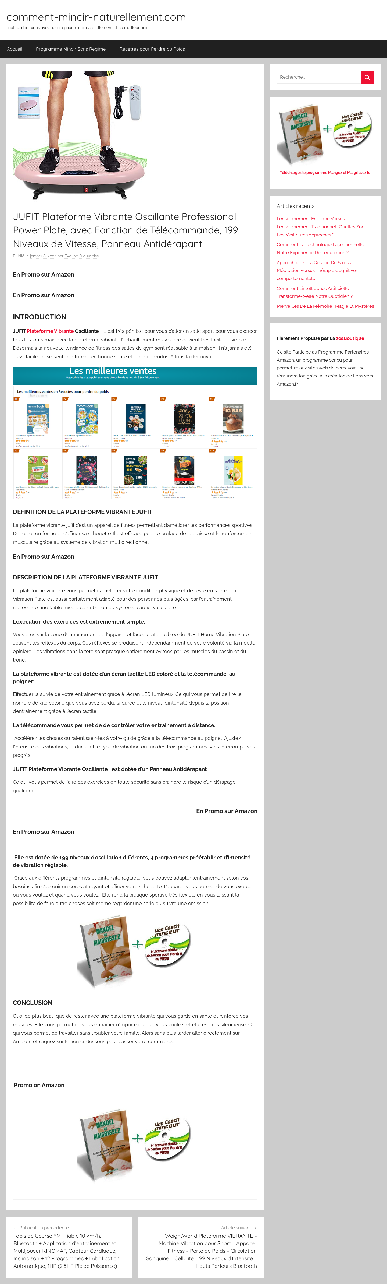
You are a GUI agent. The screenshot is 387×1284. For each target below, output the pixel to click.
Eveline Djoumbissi (81, 256)
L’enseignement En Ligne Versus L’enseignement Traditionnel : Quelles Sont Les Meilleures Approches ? (321, 226)
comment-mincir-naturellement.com (96, 16)
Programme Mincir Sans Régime (71, 49)
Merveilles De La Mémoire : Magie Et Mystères (325, 306)
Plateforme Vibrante (50, 331)
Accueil (14, 49)
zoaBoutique (350, 338)
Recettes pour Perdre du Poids (152, 49)
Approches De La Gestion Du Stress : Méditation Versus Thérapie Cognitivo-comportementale (317, 270)
